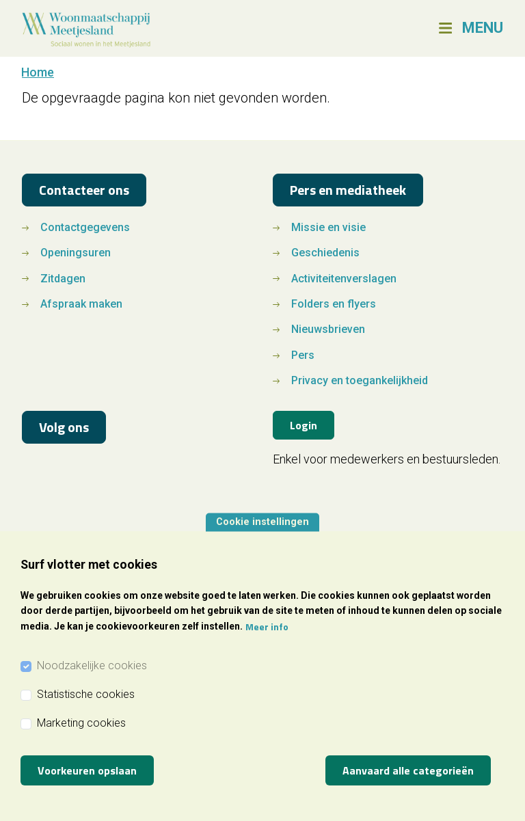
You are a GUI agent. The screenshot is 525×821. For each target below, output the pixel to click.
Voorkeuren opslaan (87, 770)
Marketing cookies (81, 722)
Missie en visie (328, 227)
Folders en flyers (333, 303)
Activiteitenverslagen (343, 278)
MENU (482, 27)
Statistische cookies (86, 694)
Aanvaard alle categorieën (408, 770)
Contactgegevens (85, 227)
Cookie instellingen (262, 522)
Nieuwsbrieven (328, 329)
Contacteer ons (84, 189)
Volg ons (64, 427)
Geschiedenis (325, 252)
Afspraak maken (81, 303)
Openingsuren (75, 252)
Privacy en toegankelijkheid (359, 380)
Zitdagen (62, 278)
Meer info (266, 626)
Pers (302, 355)
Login (303, 425)
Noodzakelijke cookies (92, 665)
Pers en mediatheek (348, 189)
